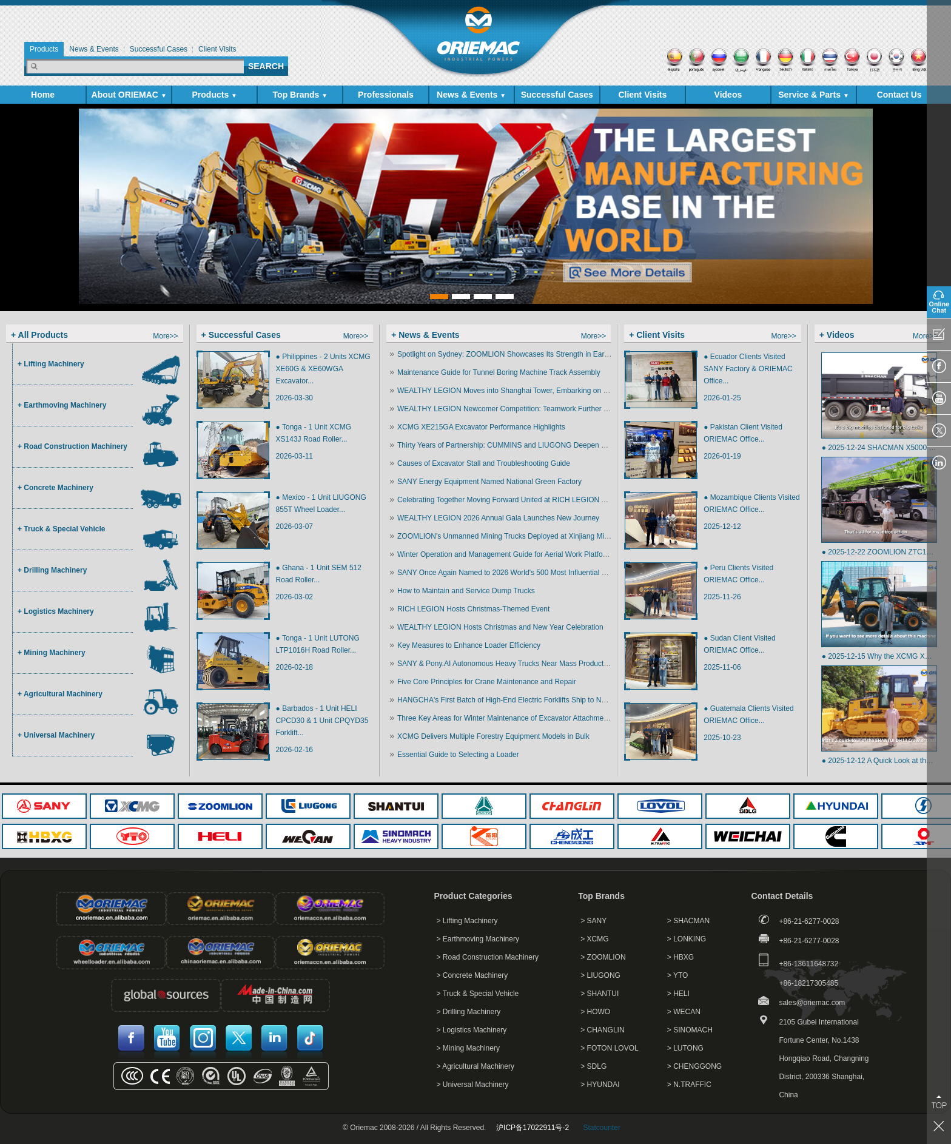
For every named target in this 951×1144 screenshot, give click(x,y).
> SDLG (593, 1066)
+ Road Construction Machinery (72, 446)
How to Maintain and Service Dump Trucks (466, 591)
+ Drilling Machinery (52, 570)
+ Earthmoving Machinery (62, 405)
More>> (165, 336)
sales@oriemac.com (812, 1002)
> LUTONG (685, 1048)
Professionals (386, 94)
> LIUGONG (600, 975)
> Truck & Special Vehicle (478, 993)
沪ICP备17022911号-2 (532, 1127)
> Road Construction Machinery (488, 957)
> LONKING (686, 939)
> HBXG (680, 957)
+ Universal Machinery (56, 735)
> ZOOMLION (602, 957)
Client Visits (642, 94)
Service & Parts (813, 94)
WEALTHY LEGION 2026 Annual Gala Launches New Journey (498, 518)
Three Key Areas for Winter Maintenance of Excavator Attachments (505, 718)
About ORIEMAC (129, 94)
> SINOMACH (690, 1030)
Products (214, 94)
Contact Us (899, 94)
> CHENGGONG (694, 1066)
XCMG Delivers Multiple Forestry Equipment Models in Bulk (493, 736)
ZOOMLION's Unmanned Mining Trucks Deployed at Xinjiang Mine (504, 536)
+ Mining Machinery (52, 652)
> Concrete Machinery (472, 975)
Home (43, 94)
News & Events (471, 94)
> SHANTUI (599, 993)
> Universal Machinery (473, 1084)
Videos (728, 94)
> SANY (593, 921)
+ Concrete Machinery (55, 487)
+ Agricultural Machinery (60, 694)
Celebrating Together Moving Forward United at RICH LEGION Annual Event (520, 500)
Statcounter (601, 1127)
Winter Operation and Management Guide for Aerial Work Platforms (506, 554)
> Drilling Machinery (469, 1012)
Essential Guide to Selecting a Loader (458, 754)
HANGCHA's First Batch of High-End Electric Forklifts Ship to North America (519, 700)
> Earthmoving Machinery (478, 939)
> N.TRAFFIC (689, 1084)
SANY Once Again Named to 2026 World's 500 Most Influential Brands (511, 572)
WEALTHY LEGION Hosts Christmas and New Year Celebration (500, 627)
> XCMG (594, 939)
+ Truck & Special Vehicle (61, 529)
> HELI (678, 993)
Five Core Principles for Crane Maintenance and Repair (486, 682)
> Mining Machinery (468, 1048)
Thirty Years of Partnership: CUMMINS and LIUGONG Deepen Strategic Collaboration (536, 445)
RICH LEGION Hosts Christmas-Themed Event (473, 609)
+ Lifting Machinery (51, 364)
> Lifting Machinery (467, 921)
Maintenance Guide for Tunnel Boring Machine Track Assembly (498, 372)
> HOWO (595, 1012)
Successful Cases (557, 94)
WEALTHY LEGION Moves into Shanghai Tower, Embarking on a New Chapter (524, 390)
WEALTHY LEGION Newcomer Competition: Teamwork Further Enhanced (516, 409)
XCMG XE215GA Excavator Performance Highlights (481, 427)
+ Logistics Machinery (56, 611)
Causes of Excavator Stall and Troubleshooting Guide (483, 463)
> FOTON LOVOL (609, 1048)
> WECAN (684, 1012)
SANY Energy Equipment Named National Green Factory (489, 481)
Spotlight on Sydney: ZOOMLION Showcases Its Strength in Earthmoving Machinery (533, 354)
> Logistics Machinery (472, 1030)
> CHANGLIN (602, 1030)
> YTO (677, 975)
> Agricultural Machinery (475, 1066)
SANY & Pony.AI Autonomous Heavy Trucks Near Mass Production (505, 663)
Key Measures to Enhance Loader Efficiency (468, 645)
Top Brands (300, 94)
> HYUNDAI (599, 1084)
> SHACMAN (688, 921)
